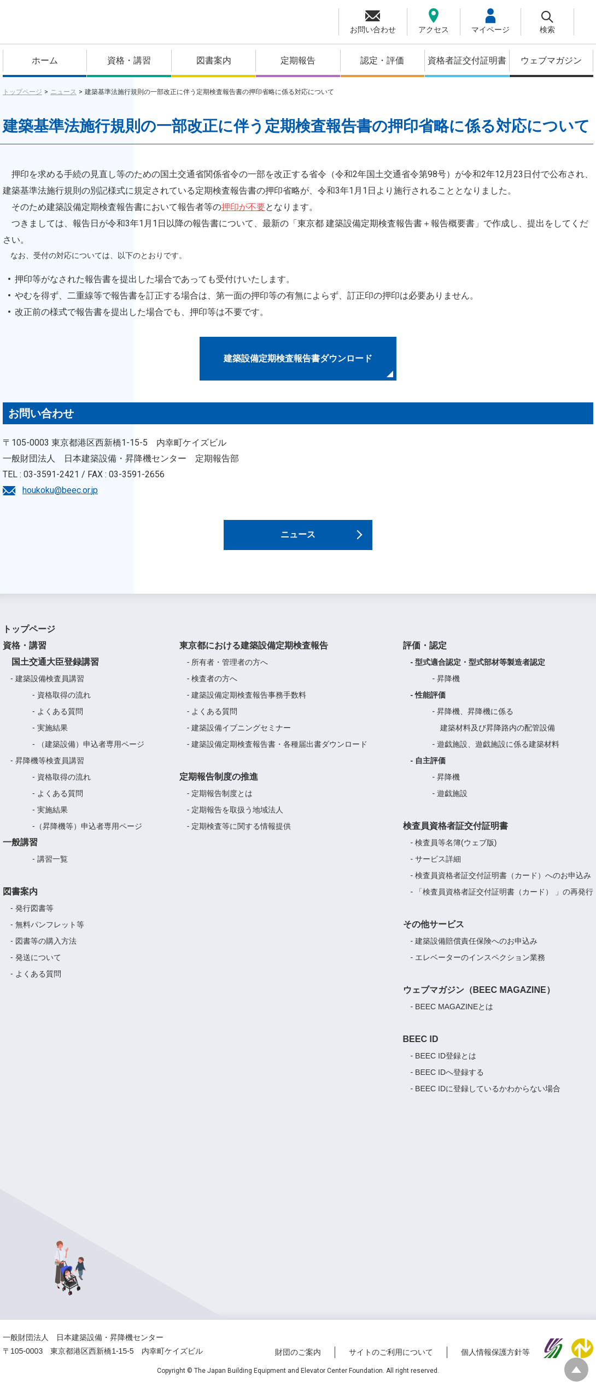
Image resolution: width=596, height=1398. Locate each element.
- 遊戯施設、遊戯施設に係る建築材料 (496, 752)
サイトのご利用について (391, 1361)
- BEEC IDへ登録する (447, 1081)
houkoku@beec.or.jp (60, 490)
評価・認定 (425, 654)
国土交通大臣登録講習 (51, 670)
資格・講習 (129, 60)
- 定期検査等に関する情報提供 (239, 834)
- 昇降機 (446, 687)
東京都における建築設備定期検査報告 (253, 654)
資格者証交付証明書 (467, 60)
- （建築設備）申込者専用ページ (88, 752)
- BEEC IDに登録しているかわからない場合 (486, 1097)
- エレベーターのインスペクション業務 (478, 966)
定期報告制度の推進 (218, 785)
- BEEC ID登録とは (444, 1064)
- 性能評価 (428, 703)
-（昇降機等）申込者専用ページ (87, 834)
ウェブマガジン (551, 60)
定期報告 (298, 60)
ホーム (45, 60)
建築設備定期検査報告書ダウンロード (298, 358)
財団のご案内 (298, 1361)
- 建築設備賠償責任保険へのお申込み (474, 949)
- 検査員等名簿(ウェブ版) (454, 851)
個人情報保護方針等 (495, 1361)
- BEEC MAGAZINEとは (452, 1015)
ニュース (63, 92)
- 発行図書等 (32, 916)
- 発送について (35, 966)
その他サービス (433, 933)
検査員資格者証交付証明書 (455, 834)
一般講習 (20, 851)
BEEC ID (421, 1047)
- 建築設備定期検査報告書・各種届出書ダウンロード (277, 752)
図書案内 (213, 60)
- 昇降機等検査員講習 (47, 769)
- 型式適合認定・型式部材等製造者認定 (478, 670)
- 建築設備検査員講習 (47, 687)
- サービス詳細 (436, 867)
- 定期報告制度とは (220, 802)
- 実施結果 (50, 736)
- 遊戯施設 (450, 802)
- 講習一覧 (50, 867)
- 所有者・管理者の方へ (227, 670)
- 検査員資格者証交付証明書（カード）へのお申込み (501, 884)
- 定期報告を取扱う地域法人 (235, 818)
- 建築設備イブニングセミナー (239, 736)
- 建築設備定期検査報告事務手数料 (247, 703)
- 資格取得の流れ (61, 703)
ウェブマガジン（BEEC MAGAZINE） (479, 998)
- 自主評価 (428, 769)
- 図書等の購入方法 (43, 949)
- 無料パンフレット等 (47, 933)
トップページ (22, 92)
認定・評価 (382, 60)
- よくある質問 (57, 720)
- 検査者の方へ (212, 687)
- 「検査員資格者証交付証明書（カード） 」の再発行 (502, 900)
